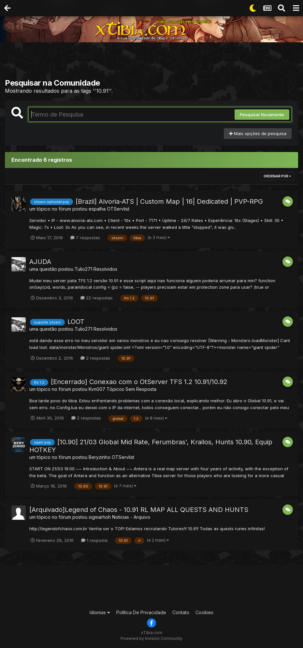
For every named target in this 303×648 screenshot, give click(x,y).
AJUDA (40, 262)
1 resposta (94, 540)
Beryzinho (99, 457)
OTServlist (118, 209)
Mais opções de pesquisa (257, 133)
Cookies (204, 612)
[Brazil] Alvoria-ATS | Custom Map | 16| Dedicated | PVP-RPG (169, 201)
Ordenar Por (277, 176)
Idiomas (100, 612)
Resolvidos (105, 269)
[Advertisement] (151, 61)
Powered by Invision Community (151, 638)
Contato (180, 612)
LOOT (75, 321)
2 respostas (95, 358)
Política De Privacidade (141, 612)
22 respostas (96, 297)
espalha (97, 209)
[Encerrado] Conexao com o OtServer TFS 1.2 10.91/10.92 (139, 382)
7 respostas (85, 237)
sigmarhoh (100, 517)
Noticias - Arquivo (131, 517)
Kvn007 (97, 389)
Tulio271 (83, 269)
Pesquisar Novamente (262, 114)
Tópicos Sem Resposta (131, 389)
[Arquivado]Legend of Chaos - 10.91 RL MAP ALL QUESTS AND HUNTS (138, 510)
